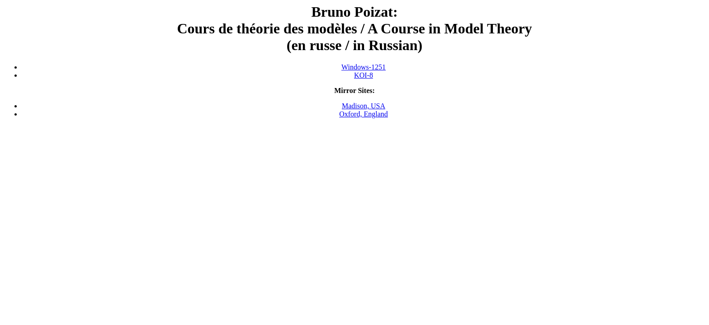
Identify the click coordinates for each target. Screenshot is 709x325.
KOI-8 (363, 75)
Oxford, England (363, 114)
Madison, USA (363, 106)
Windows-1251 (363, 67)
